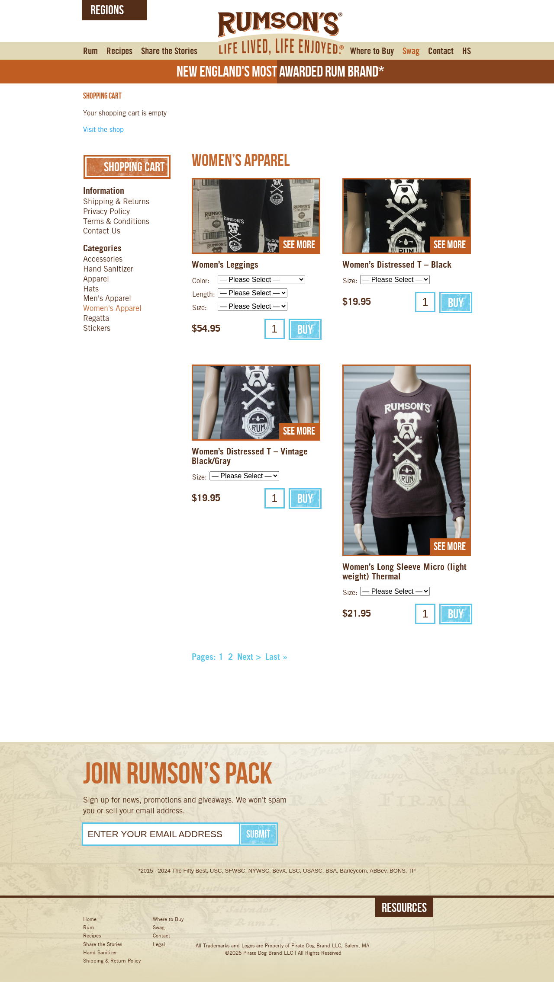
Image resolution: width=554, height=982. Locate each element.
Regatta (96, 318)
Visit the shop (103, 129)
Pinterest (329, 927)
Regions (107, 10)
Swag (411, 51)
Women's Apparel (112, 308)
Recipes (119, 51)
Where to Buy (372, 51)
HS (466, 51)
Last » (276, 657)
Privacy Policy (106, 211)
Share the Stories (169, 51)
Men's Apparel (107, 298)
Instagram (296, 927)
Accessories (102, 258)
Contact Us (101, 230)
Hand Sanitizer (108, 268)
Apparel (96, 278)
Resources (404, 907)
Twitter (263, 927)
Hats (91, 288)
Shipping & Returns (116, 201)
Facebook (230, 927)
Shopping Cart (127, 167)
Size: (199, 308)
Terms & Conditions (116, 221)
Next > (249, 657)
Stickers (96, 328)
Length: (203, 294)
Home (90, 919)
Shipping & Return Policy (112, 960)
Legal (159, 944)
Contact (441, 51)
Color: (200, 281)
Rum (90, 51)
